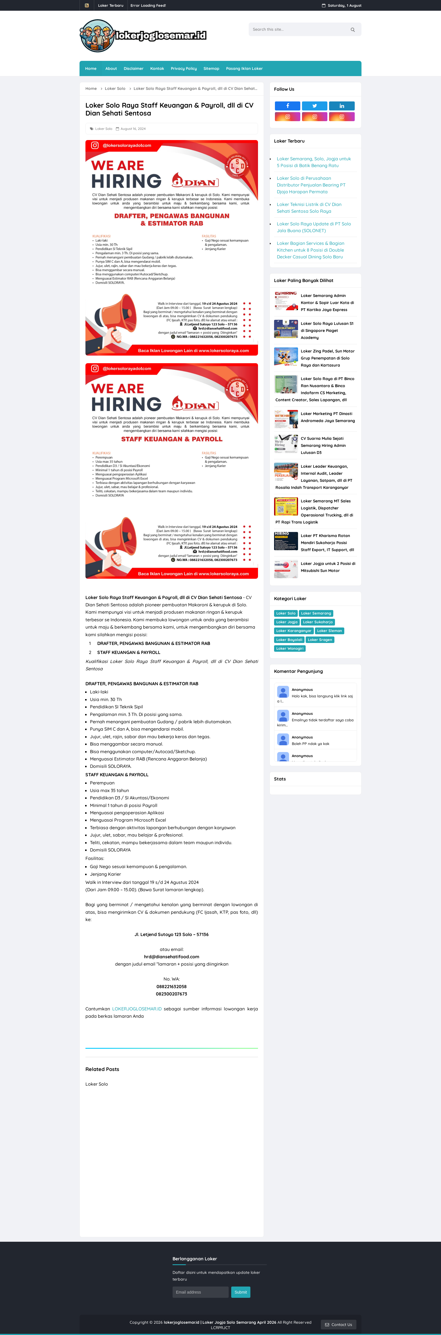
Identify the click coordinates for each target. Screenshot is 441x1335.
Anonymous (302, 689)
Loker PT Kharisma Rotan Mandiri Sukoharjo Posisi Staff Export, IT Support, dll (327, 542)
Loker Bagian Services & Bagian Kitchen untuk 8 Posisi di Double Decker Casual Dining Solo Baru (310, 250)
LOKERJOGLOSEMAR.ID (137, 1009)
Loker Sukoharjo (318, 622)
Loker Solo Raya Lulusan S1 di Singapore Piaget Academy (327, 330)
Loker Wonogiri (289, 648)
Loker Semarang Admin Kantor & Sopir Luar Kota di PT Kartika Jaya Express (327, 302)
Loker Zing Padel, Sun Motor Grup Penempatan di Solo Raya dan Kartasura (328, 358)
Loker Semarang (316, 613)
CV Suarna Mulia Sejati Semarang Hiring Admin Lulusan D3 (323, 445)
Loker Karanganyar (294, 630)
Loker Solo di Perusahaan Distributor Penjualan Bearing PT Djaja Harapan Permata (311, 184)
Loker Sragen (320, 639)
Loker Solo (103, 129)
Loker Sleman (329, 630)
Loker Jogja (286, 622)
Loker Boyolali (289, 639)
